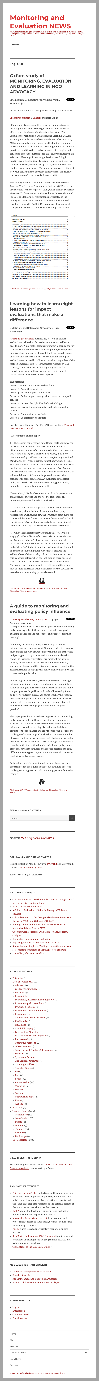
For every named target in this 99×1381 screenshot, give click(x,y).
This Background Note (23, 338)
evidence (41, 588)
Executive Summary (20, 118)
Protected (17, 1107)
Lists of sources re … (22, 981)
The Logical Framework (27, 1060)
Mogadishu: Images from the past (29, 1218)
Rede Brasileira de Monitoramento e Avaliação (35, 1282)
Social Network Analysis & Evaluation (34, 1050)
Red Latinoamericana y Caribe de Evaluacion (34, 1279)
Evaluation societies (25, 1007)
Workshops (21, 1136)
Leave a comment (65, 289)
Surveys (14, 1365)
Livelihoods (21, 1021)
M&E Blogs (20, 1025)
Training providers (24, 1064)
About (13, 1340)
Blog (17, 1075)
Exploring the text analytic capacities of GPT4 (35, 942)
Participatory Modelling (27, 1032)
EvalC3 (15, 1211)
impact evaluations (54, 588)
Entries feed (18, 1311)
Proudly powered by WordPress (52, 1373)
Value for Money (23, 1068)
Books (18, 1078)
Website (19, 1104)
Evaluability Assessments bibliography (34, 999)
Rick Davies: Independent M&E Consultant (34, 1236)
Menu (15, 44)
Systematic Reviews (25, 1057)
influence (44, 790)
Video (18, 1100)
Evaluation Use (22, 1014)
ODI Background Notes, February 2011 (29, 619)
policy (16, 591)
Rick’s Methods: (18, 1352)
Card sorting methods (26, 989)
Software (19, 1053)
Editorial (14, 1346)
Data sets (17, 978)
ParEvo (16, 1229)
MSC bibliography (24, 1028)
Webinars (20, 1132)
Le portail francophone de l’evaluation (32, 1271)
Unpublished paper (24, 1096)
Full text (37, 118)
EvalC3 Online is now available (27, 906)
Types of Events (20, 1111)
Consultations (22, 1118)
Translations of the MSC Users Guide (31, 1247)
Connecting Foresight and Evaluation (31, 939)
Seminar (19, 1125)
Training (19, 1129)
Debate (18, 1122)
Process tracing (23, 1039)
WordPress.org (19, 1318)
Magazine (20, 1086)
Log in (15, 1307)
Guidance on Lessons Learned (30, 1017)
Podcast (19, 1089)
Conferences (21, 1114)
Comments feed (20, 1314)
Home (13, 1334)
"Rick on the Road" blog (24, 1193)
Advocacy (20, 985)
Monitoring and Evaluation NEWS (23, 1373)
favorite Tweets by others (31, 867)
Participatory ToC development (31, 1035)
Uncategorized (29, 289)
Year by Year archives (37, 838)
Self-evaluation (23, 1046)
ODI (47, 289)
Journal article (22, 1082)
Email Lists (15, 1359)
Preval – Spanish (21, 1275)
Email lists (20, 992)
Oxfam (53, 289)
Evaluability (21, 996)
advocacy (41, 289)
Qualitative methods (25, 1043)
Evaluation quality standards (29, 1003)
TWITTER (52, 864)
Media (15, 1071)
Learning (66, 588)
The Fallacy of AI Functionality (28, 953)
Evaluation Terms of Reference (30, 1010)
